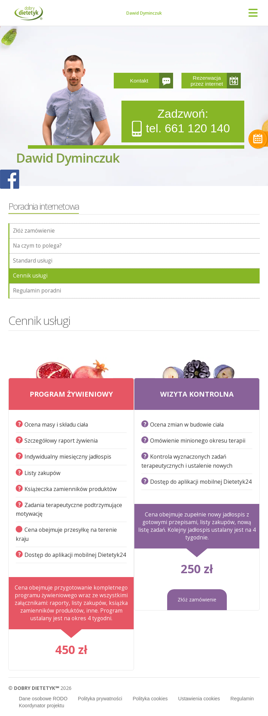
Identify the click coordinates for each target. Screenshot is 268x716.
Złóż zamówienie (34, 230)
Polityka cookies (150, 698)
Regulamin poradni (37, 290)
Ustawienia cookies (199, 698)
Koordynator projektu (41, 705)
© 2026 (40, 688)
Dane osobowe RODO (43, 698)
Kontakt (139, 81)
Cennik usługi (30, 275)
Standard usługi (32, 260)
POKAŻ (9, 179)
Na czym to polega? (37, 245)
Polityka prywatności (100, 698)
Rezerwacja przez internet (207, 81)
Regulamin (242, 698)
